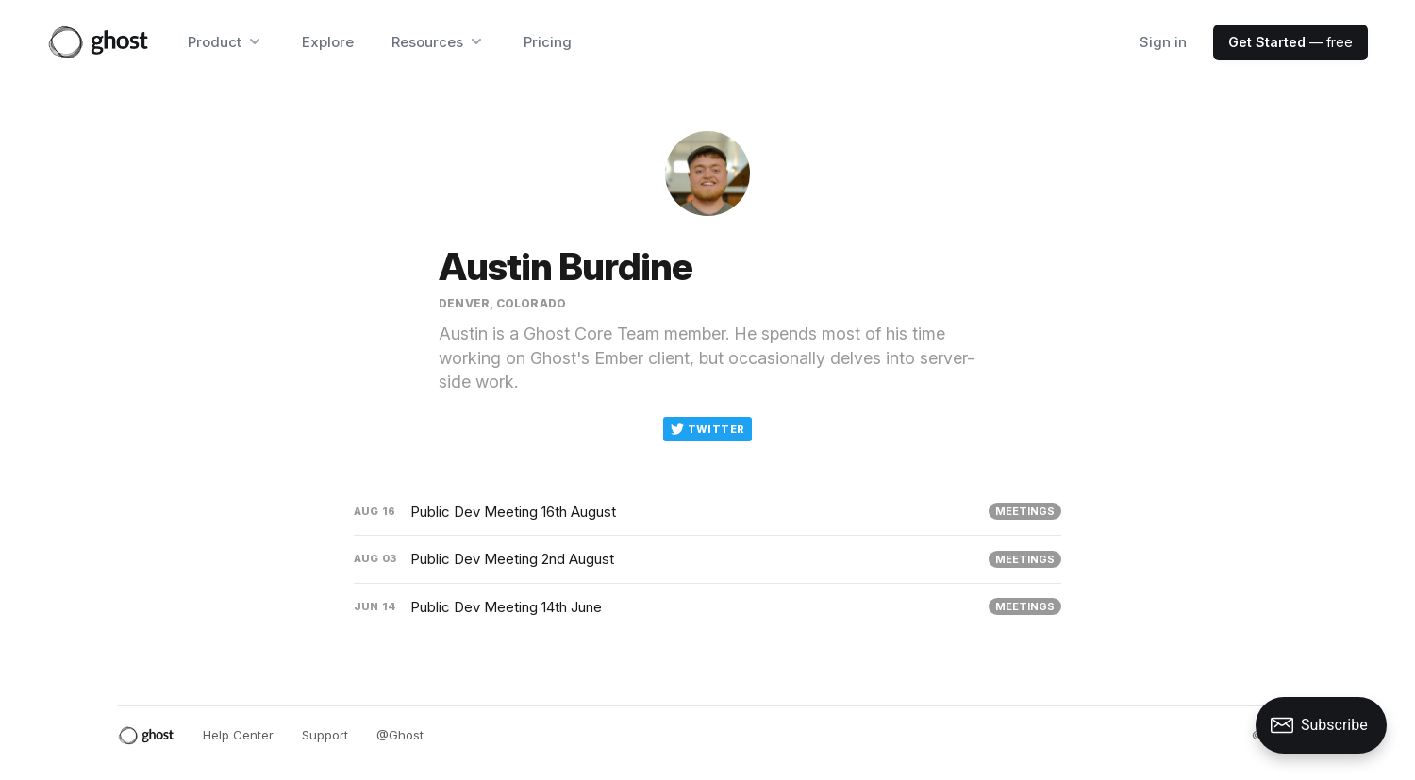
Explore (328, 42)
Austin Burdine (565, 266)
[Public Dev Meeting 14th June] (707, 607)
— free (1290, 42)
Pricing (548, 42)
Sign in (1163, 42)
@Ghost (400, 734)
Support (325, 734)
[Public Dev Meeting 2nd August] (707, 559)
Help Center (238, 734)
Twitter (708, 429)
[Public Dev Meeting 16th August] (707, 512)
